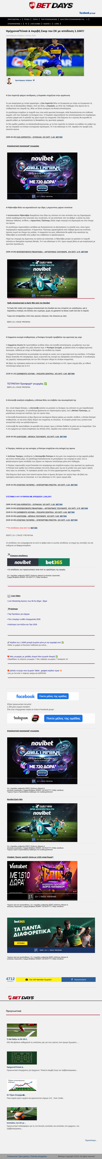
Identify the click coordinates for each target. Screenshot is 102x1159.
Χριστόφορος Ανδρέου (23, 80)
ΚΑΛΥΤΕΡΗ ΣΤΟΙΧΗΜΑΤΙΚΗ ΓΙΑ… (73, 19)
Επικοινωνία (12, 1156)
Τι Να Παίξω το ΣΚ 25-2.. (17, 1039)
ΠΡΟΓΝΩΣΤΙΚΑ (14, 19)
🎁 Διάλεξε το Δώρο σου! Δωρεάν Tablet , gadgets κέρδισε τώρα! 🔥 (34, 671)
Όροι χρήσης (24, 1156)
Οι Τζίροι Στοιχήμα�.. (16, 1095)
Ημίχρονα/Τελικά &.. (15, 1067)
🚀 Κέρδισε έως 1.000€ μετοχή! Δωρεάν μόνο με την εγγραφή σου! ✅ (35, 642)
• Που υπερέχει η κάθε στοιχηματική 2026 (24, 619)
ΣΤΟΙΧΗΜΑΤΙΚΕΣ (15, 24)
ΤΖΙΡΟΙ (35, 19)
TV (26, 24)
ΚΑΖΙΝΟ (47, 24)
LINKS (56, 24)
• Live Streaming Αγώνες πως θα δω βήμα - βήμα (27, 601)
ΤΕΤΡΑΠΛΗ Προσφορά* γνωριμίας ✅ (27, 383)
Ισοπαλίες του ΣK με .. (16, 1123)
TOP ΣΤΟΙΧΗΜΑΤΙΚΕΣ (49, 19)
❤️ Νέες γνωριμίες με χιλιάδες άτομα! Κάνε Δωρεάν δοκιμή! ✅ (32, 656)
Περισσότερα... (91, 1140)
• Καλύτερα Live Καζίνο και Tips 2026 (22, 624)
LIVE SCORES (35, 24)
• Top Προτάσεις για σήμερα (18, 614)
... (78, 1042)
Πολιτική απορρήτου (39, 1156)
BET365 (59, 137)
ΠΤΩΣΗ (26, 19)
